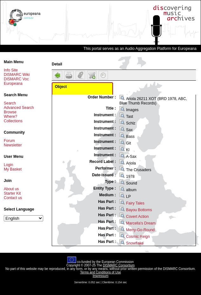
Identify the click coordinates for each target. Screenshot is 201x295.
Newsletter (13, 145)
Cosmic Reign (138, 236)
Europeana (13, 83)
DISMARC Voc (16, 79)
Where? (10, 116)
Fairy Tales (135, 203)
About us (11, 189)
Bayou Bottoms (139, 210)
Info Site (11, 70)
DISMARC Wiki (17, 74)
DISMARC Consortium (119, 265)
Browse (10, 112)
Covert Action (137, 216)
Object (61, 86)
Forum (9, 140)
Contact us (13, 198)
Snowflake (135, 243)
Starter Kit (12, 193)
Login (8, 165)
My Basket (13, 169)
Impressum (100, 276)
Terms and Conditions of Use (100, 272)
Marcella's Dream (141, 223)
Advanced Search (19, 107)
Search (10, 103)
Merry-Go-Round (140, 230)
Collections (13, 121)
